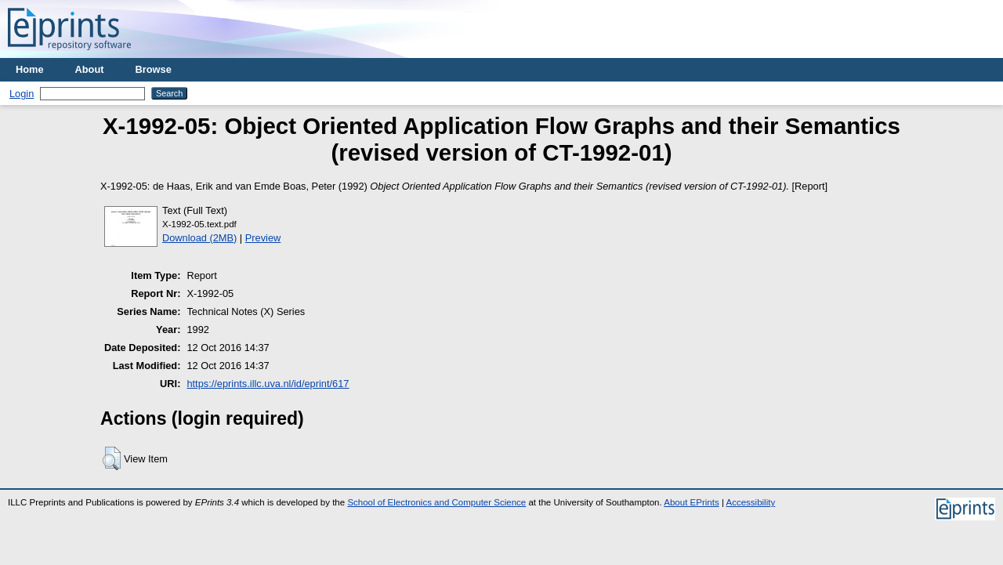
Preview (263, 238)
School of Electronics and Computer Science (436, 502)
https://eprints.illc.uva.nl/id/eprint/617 (267, 383)
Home (30, 69)
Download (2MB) (199, 238)
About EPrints (691, 502)
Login (21, 94)
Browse (154, 69)
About (89, 69)
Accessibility (750, 502)
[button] (112, 458)
